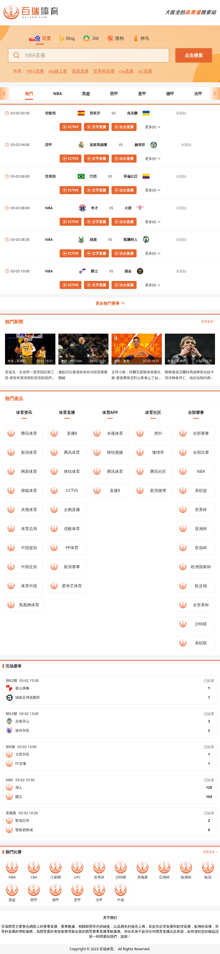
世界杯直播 (104, 71)
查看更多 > (210, 851)
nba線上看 (57, 71)
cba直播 (126, 71)
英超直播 (80, 71)
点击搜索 (194, 55)
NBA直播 (35, 71)
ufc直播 (145, 71)
